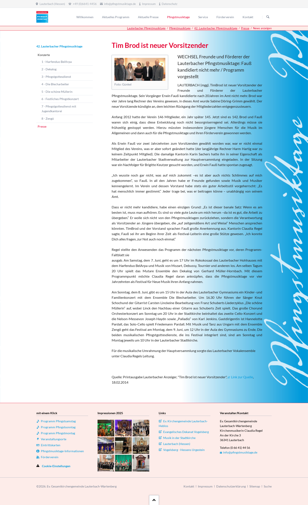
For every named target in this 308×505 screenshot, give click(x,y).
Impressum (205, 486)
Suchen (267, 17)
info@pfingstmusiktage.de (240, 452)
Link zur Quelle (242, 377)
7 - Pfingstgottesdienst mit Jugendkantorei (58, 109)
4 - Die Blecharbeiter (55, 84)
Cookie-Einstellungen (56, 466)
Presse (245, 28)
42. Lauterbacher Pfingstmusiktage (215, 28)
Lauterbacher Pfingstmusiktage (146, 28)
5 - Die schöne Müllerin (57, 91)
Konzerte (44, 55)
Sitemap (254, 486)
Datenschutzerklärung (231, 486)
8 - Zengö (47, 118)
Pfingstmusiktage (180, 28)
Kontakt (189, 486)
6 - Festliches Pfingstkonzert (60, 99)
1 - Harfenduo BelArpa (56, 61)
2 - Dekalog (48, 69)
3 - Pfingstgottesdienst (56, 76)
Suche (268, 486)
